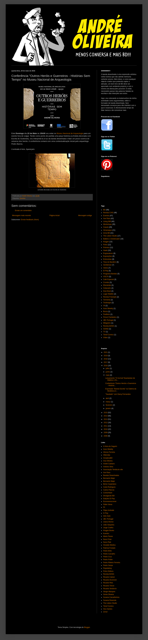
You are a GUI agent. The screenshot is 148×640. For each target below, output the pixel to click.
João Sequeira (108, 525)
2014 (106, 416)
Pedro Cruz (107, 557)
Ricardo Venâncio (110, 589)
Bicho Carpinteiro (109, 484)
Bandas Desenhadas (111, 475)
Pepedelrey (107, 568)
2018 (106, 359)
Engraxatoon (108, 253)
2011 (106, 426)
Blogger (87, 627)
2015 (106, 413)
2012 (106, 423)
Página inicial (55, 215)
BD (104, 210)
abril (107, 398)
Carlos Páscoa (108, 490)
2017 (106, 362)
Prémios (106, 248)
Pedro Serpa (108, 565)
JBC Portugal (108, 320)
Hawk (105, 250)
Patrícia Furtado (109, 548)
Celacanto (107, 288)
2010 (106, 429)
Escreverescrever (109, 501)
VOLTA (106, 277)
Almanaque (107, 230)
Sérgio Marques (109, 592)
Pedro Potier (108, 560)
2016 (106, 366)
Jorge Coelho (108, 528)
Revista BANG (108, 326)
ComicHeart (107, 493)
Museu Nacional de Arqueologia (70, 133)
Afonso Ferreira (109, 452)
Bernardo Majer (109, 478)
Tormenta (106, 300)
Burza (105, 311)
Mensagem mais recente (21, 215)
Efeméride (107, 285)
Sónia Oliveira (108, 594)
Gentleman (107, 265)
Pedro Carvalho (109, 554)
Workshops (107, 224)
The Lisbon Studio (110, 236)
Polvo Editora (108, 571)
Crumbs (106, 282)
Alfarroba (106, 455)
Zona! (105, 612)
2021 (106, 352)
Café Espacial (108, 279)
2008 (106, 436)
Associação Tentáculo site (113, 470)
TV (104, 332)
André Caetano (109, 464)
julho (108, 368)
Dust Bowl (107, 291)
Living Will (107, 221)
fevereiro (109, 405)
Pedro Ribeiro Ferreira (111, 563)
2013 (106, 419)
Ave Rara (106, 218)
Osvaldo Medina (109, 545)
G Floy (105, 513)
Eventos (22, 198)
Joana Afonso (108, 522)
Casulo (105, 227)
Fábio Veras (107, 504)
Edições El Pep (109, 499)
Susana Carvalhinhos (111, 597)
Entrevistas (107, 259)
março (108, 402)
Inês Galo (106, 516)
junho (108, 372)
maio (108, 375)
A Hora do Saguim (110, 446)
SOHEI (105, 329)
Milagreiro (107, 323)
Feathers (106, 314)
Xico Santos (107, 609)
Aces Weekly (108, 308)
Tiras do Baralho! (109, 262)
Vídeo (105, 338)
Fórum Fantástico (109, 317)
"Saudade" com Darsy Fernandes (118, 394)
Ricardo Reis (108, 583)
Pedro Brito (107, 551)
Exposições (107, 256)
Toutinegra (107, 303)
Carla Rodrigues (109, 487)
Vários (105, 268)
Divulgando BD (109, 496)
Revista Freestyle (109, 297)
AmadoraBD (107, 458)
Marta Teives (108, 536)
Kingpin (106, 242)
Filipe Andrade (108, 510)
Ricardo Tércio (108, 586)
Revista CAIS (108, 213)
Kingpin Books (108, 530)
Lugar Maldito (108, 294)
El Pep (105, 271)
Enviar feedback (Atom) (30, 220)
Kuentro (106, 533)
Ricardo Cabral (109, 577)
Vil (104, 306)
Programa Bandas (110, 274)
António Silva (108, 467)
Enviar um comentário (23, 210)
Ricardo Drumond (110, 580)
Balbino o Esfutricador (111, 239)
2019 (106, 356)
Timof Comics (108, 335)
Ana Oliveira (107, 461)
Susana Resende (109, 600)
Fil (104, 507)
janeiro (108, 408)
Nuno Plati (107, 542)
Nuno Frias (107, 539)
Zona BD (106, 233)
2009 (106, 433)
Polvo (105, 245)
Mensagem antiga (85, 215)
